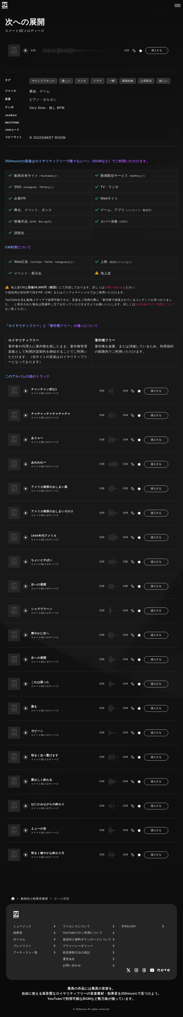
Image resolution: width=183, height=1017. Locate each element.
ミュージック (22, 926)
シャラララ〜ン (41, 608)
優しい (66, 80)
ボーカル (19, 939)
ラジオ (82, 80)
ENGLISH (129, 926)
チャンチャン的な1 (44, 389)
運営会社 (69, 959)
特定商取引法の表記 (76, 952)
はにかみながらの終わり (47, 804)
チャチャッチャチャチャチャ (50, 413)
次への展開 (38, 584)
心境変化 (146, 80)
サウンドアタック (43, 80)
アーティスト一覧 (25, 952)
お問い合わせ (113, 287)
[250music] (4, 5)
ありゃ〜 (37, 438)
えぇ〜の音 (38, 828)
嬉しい (163, 80)
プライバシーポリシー (78, 945)
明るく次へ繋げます (44, 755)
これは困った (40, 682)
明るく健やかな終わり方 (47, 853)
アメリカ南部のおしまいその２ (52, 511)
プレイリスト (22, 945)
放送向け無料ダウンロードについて (87, 939)
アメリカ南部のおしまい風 (49, 486)
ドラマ (97, 80)
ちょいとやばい (41, 560)
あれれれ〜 (38, 462)
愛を (34, 706)
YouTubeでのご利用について (155, 304)
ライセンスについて (76, 926)
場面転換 (127, 80)
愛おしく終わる (41, 779)
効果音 (17, 932)
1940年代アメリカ (44, 535)
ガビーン (37, 731)
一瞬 (112, 80)
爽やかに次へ (40, 633)
